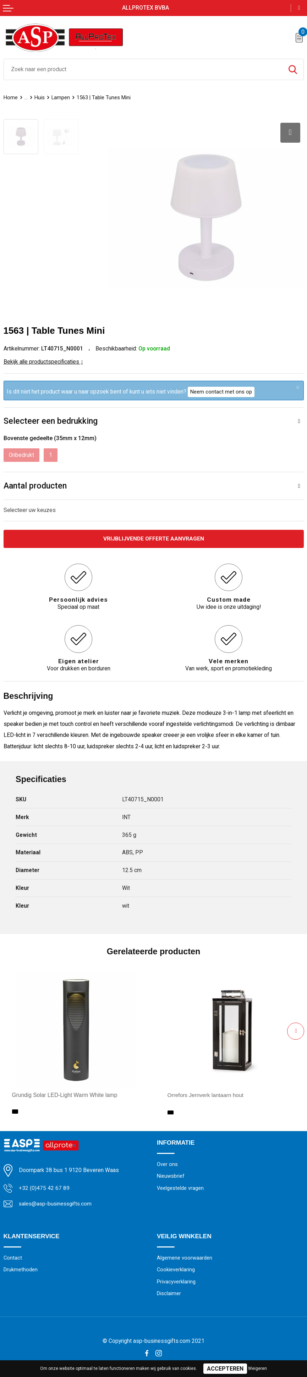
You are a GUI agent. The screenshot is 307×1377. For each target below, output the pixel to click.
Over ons (167, 1163)
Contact (13, 1257)
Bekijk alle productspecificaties (43, 361)
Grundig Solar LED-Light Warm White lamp (64, 1094)
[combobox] (143, 69)
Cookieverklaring (176, 1269)
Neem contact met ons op (221, 391)
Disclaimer (169, 1292)
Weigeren (257, 1368)
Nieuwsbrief (171, 1175)
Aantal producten (35, 485)
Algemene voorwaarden (184, 1257)
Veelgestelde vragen (180, 1187)
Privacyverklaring (176, 1281)
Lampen (60, 97)
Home (11, 97)
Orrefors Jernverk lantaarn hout (206, 1094)
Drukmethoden (21, 1269)
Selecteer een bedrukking (51, 420)
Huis (39, 97)
